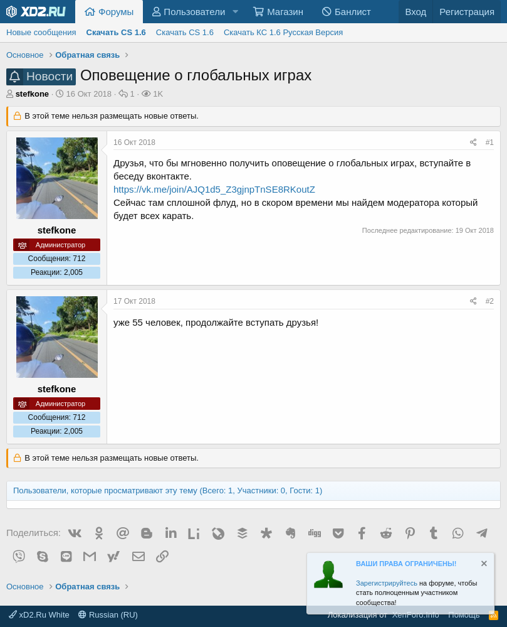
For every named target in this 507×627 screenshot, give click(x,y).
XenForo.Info (415, 614)
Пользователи (194, 11)
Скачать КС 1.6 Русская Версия (283, 32)
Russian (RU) (108, 614)
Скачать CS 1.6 (185, 32)
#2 (490, 301)
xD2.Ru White (39, 614)
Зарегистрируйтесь (386, 583)
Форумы (115, 11)
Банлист (353, 11)
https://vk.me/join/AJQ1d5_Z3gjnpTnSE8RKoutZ (214, 189)
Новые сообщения (41, 32)
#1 (490, 142)
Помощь (463, 614)
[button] (235, 11)
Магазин (285, 11)
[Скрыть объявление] (483, 565)
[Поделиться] (473, 143)
